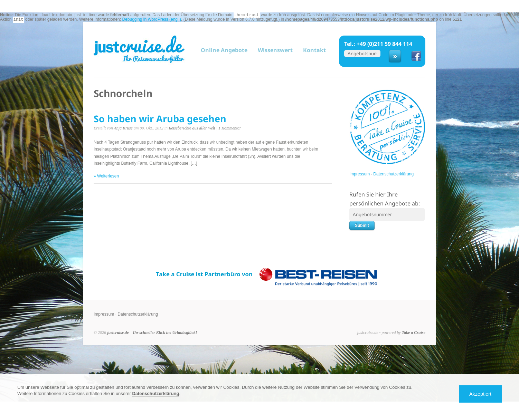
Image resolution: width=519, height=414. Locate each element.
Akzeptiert (480, 394)
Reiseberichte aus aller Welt (192, 128)
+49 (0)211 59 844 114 (384, 44)
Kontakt (314, 50)
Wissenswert (275, 50)
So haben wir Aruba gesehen (160, 118)
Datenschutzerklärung (393, 174)
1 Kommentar (229, 128)
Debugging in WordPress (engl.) (151, 19)
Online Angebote (224, 50)
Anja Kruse (123, 128)
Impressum (359, 174)
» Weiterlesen (106, 176)
